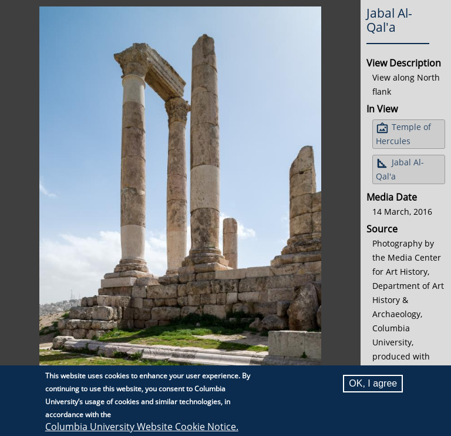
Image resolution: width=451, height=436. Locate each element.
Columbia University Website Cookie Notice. (141, 427)
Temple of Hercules (403, 134)
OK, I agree (373, 384)
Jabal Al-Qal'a (400, 169)
